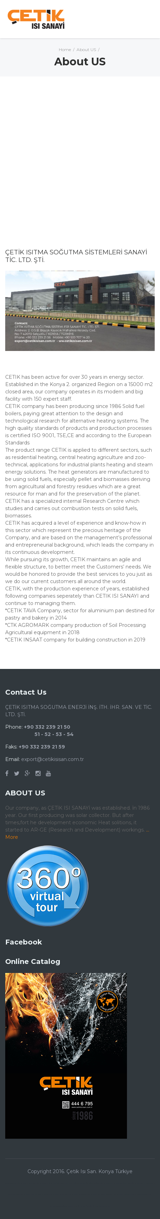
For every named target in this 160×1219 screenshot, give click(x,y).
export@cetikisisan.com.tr (52, 759)
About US (86, 49)
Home (65, 49)
